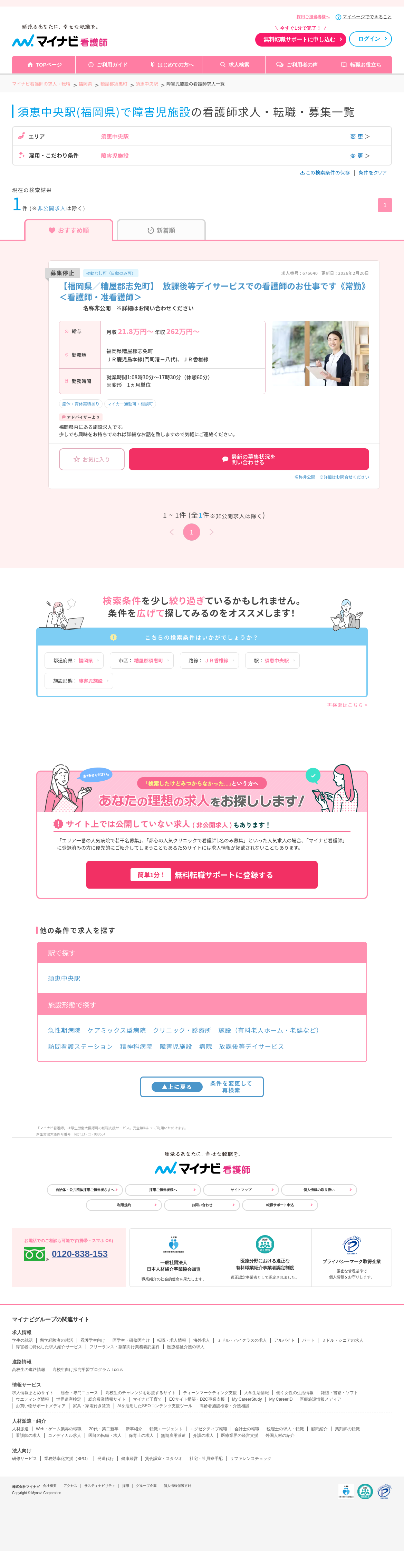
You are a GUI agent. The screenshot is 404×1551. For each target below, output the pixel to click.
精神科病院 (136, 1046)
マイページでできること (367, 16)
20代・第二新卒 (103, 1429)
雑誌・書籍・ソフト (339, 1392)
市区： (140, 660)
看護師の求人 (28, 1435)
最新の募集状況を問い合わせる (249, 459)
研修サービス (24, 1458)
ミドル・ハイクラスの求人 (242, 1340)
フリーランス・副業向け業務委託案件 (124, 1346)
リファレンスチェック (250, 1458)
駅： (271, 660)
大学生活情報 (256, 1392)
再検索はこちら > (347, 704)
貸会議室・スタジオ (163, 1458)
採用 (125, 1486)
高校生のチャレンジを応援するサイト (140, 1392)
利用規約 (124, 1205)
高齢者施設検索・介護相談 (224, 1405)
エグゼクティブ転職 (208, 1429)
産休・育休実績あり (80, 404)
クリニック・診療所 (182, 1029)
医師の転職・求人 (105, 1435)
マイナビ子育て (147, 1399)
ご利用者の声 (302, 65)
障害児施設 (176, 1046)
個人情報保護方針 (177, 1486)
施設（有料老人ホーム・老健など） (270, 1029)
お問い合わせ (202, 1205)
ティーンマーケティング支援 (210, 1392)
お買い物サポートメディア (41, 1405)
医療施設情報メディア (320, 1399)
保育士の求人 (141, 1435)
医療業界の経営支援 (239, 1435)
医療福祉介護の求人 (185, 1346)
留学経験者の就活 (56, 1340)
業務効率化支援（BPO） (67, 1458)
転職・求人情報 (171, 1340)
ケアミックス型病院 (117, 1029)
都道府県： (73, 660)
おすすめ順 (69, 230)
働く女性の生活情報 (295, 1392)
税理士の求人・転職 (285, 1429)
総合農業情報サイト (107, 1399)
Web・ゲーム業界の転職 (58, 1429)
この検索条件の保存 (326, 172)
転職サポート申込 (280, 1205)
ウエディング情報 (32, 1399)
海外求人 (201, 1340)
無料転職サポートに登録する (202, 874)
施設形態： (78, 680)
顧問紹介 (319, 1429)
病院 (205, 1046)
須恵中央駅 (64, 977)
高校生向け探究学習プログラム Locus (87, 1369)
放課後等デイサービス (251, 1046)
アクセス (70, 1486)
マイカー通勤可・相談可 (130, 404)
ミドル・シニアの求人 (342, 1340)
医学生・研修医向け (131, 1340)
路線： (208, 660)
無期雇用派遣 (173, 1435)
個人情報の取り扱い (319, 1190)
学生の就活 (22, 1340)
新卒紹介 (134, 1429)
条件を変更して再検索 (202, 1086)
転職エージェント (166, 1429)
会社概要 (50, 1486)
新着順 (161, 230)
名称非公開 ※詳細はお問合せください (332, 477)
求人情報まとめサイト (33, 1392)
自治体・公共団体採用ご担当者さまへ (85, 1190)
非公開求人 (52, 208)
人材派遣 (20, 1429)
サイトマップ (241, 1190)
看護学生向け (92, 1340)
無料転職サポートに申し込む (299, 39)
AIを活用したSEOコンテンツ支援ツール (154, 1405)
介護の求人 (203, 1435)
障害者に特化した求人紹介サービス (49, 1346)
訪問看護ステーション (80, 1046)
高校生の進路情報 (28, 1369)
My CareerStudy (247, 1399)
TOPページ (49, 65)
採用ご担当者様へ (313, 16)
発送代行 (105, 1458)
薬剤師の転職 (347, 1429)
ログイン (369, 39)
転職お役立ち (365, 65)
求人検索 (239, 65)
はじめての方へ (175, 65)
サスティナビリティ (99, 1486)
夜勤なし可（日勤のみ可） (111, 273)
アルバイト (284, 1340)
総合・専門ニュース (79, 1392)
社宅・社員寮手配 (206, 1458)
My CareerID (280, 1399)
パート (308, 1340)
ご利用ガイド (112, 65)
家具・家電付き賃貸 (91, 1405)
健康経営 (129, 1458)
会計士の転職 (246, 1429)
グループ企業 (146, 1486)
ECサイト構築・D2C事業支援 (197, 1399)
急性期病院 (64, 1029)
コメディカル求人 (64, 1435)
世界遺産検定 (68, 1399)
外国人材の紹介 (280, 1435)
